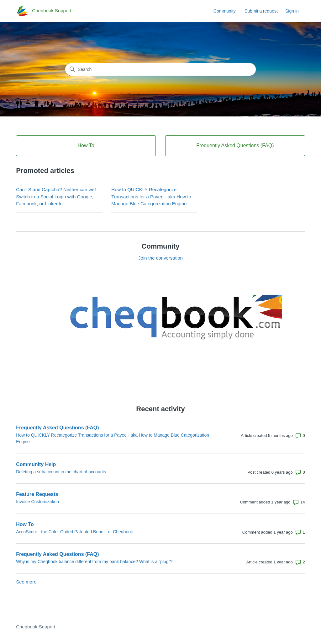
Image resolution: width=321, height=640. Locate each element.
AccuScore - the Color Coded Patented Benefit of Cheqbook (74, 531)
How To (25, 524)
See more (26, 581)
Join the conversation (160, 258)
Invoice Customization (37, 501)
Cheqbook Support (35, 626)
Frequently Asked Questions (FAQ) (57, 427)
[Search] (160, 69)
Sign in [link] (292, 10)
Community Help (36, 464)
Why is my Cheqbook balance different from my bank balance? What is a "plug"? (94, 561)
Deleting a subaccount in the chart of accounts (61, 471)
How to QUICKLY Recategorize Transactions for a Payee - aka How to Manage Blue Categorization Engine (151, 196)
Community (224, 10)
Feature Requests (37, 494)
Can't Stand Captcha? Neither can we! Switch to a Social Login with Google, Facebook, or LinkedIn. (56, 196)
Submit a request (261, 10)
